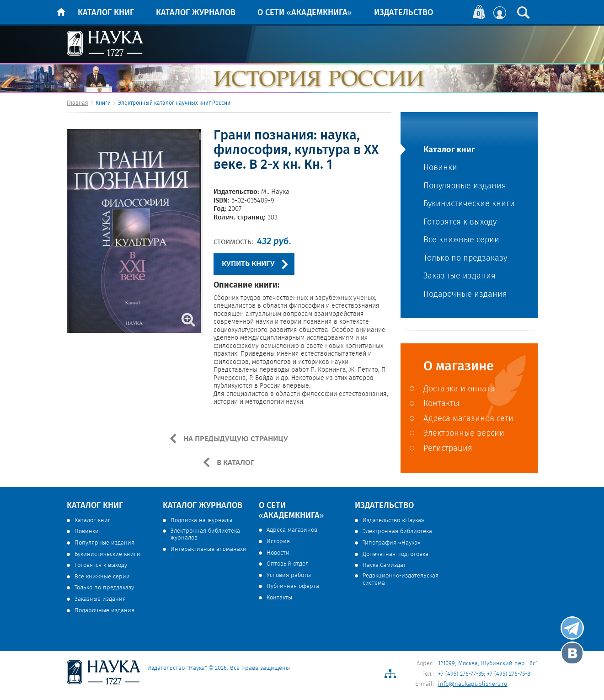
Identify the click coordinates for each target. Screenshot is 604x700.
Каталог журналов (195, 12)
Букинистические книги (469, 204)
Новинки (440, 168)
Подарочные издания (465, 294)
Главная (77, 103)
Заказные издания (459, 276)
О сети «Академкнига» (304, 12)
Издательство (403, 12)
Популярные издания (464, 186)
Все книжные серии (461, 240)
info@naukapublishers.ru (473, 684)
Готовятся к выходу (460, 222)
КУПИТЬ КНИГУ (248, 264)
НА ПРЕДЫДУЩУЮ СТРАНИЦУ (235, 439)
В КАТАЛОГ (235, 463)
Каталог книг (106, 12)
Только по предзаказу (465, 258)
